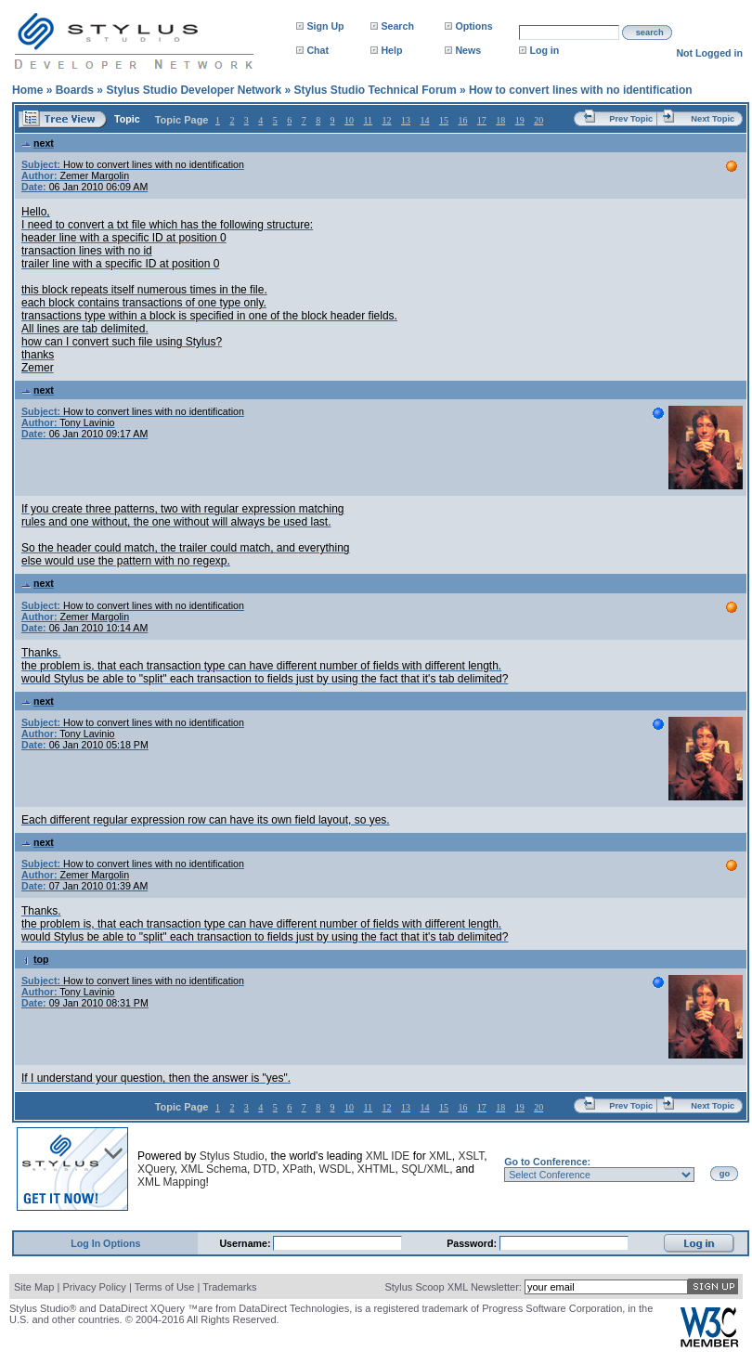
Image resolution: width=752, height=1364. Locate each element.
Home (27, 90)
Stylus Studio (232, 1156)
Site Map (34, 1287)
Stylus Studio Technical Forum (374, 90)
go (725, 1173)
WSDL (334, 1169)
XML (440, 1156)
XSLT (471, 1156)
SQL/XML (425, 1169)
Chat (317, 50)
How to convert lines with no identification (581, 90)
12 (387, 120)
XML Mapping (171, 1182)
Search (397, 26)
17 (481, 120)
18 (500, 120)
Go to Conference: (547, 1161)
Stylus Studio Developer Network (193, 90)
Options (473, 26)
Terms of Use (165, 1287)
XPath (297, 1169)
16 (462, 120)
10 (349, 120)
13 (405, 120)
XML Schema (213, 1169)
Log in (544, 50)
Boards (75, 90)
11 (367, 120)
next (37, 143)
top (35, 959)
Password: (473, 1243)
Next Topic (712, 118)
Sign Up (325, 26)
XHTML (376, 1169)
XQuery (156, 1169)
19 (520, 120)
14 (424, 120)
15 (443, 120)
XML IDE (388, 1156)
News (468, 50)
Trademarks (229, 1287)
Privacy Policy (93, 1287)
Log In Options (105, 1243)
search (650, 32)
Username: (246, 1243)
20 (538, 120)
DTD (265, 1169)
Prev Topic (631, 118)
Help (391, 50)
